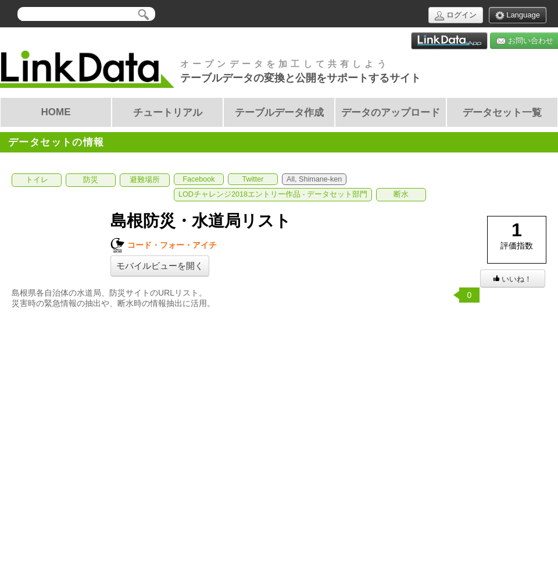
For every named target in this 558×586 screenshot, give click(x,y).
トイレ (37, 180)
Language (517, 15)
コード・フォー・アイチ (163, 245)
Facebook (198, 179)
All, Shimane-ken (314, 179)
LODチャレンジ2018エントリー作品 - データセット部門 (272, 194)
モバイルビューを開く (159, 266)
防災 (90, 180)
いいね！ (512, 279)
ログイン (456, 15)
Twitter (252, 179)
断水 (401, 194)
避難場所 (145, 180)
